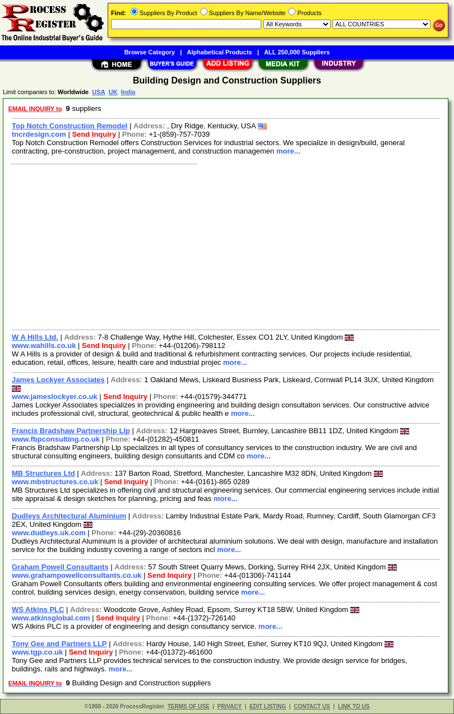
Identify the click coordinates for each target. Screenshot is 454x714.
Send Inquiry (94, 134)
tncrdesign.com (39, 134)
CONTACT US (312, 706)
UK (113, 92)
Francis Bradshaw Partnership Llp (71, 430)
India (128, 92)
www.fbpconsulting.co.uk (56, 439)
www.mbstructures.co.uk (55, 481)
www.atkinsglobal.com (51, 618)
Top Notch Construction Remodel (69, 126)
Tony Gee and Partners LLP (59, 643)
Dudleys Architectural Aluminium (69, 516)
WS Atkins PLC (38, 609)
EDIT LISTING (267, 706)
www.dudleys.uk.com (49, 532)
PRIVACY (229, 706)
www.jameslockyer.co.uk (55, 396)
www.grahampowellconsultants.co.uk (76, 575)
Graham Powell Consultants (60, 567)
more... (288, 151)
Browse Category (149, 52)
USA (98, 92)
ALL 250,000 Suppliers (297, 52)
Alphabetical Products (219, 52)
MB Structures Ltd (43, 473)
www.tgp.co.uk (37, 652)
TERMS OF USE (189, 706)
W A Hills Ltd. (35, 337)
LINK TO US (353, 706)
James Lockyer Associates (58, 379)
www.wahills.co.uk (44, 345)
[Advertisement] (223, 245)
